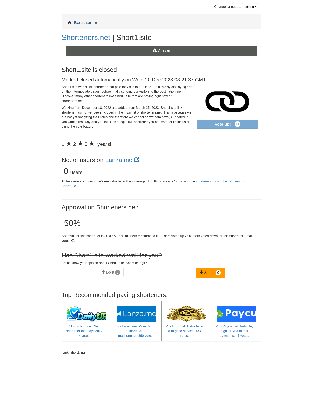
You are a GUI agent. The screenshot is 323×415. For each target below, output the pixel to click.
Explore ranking (85, 22)
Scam (210, 272)
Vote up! (227, 124)
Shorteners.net (86, 37)
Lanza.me (122, 159)
